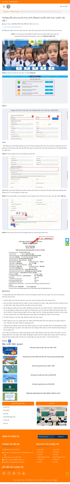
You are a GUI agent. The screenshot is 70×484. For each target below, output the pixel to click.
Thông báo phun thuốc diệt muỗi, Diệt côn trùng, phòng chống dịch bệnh (43, 356)
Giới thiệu (6, 410)
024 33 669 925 (16, 457)
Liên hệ (5, 423)
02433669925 (10, 1)
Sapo (55, 480)
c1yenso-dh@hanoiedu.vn (16, 459)
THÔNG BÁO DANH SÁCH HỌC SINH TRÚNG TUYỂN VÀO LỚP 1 (43, 393)
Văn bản (5, 413)
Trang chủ (6, 407)
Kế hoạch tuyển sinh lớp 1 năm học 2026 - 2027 (43, 347)
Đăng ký (61, 436)
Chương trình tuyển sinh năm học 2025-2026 (43, 375)
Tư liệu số (6, 420)
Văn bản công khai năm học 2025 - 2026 (43, 365)
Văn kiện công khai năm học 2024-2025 (43, 384)
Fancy (13, 341)
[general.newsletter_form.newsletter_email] (46, 437)
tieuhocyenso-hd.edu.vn (17, 462)
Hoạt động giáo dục (9, 417)
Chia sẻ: (4, 341)
